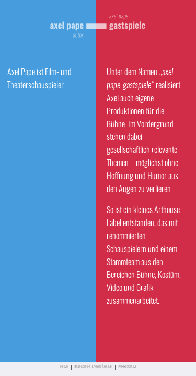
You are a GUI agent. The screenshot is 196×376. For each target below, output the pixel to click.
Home (64, 367)
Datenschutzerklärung (93, 367)
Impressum (127, 367)
